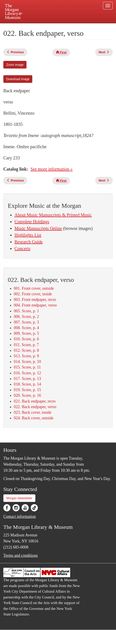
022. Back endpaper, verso (35, 407)
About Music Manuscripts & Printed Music (53, 214)
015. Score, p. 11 (27, 367)
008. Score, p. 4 (26, 328)
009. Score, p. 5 (26, 333)
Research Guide (28, 241)
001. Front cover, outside (34, 288)
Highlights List (27, 235)
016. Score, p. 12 (27, 373)
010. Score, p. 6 (26, 339)
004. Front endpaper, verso (35, 305)
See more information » (52, 169)
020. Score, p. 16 (27, 395)
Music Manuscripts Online (38, 228)
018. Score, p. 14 (27, 384)
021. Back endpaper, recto (35, 401)
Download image (17, 79)
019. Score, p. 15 (27, 390)
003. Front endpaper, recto (35, 299)
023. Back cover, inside (32, 412)
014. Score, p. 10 (27, 361)
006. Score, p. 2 (26, 316)
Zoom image (15, 64)
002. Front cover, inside (33, 294)
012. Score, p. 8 (26, 350)
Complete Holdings (31, 221)
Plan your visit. (20, 26)
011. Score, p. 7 (26, 345)
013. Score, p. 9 (26, 356)
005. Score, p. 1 (26, 311)
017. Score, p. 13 (27, 378)
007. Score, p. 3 (26, 322)
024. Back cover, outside (33, 418)
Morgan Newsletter (19, 498)
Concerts (22, 248)
